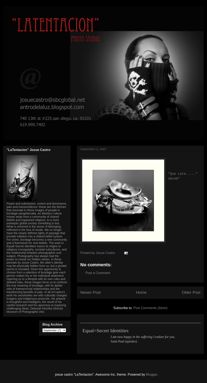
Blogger (151, 374)
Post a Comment (97, 273)
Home (141, 292)
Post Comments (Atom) (150, 308)
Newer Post (90, 292)
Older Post (191, 292)
